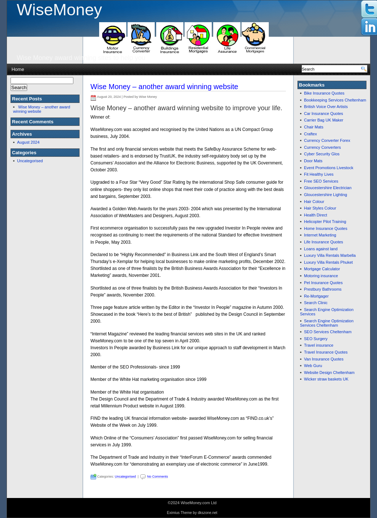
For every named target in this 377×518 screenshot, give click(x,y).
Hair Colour (314, 201)
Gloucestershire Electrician (328, 188)
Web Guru (313, 365)
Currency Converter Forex (327, 140)
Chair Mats (313, 127)
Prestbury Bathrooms (322, 289)
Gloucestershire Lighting (325, 194)
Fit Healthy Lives (318, 174)
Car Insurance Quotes (323, 113)
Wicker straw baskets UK (326, 379)
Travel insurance (318, 345)
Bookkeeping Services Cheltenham (335, 100)
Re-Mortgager (316, 296)
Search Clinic (316, 302)
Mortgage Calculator (322, 269)
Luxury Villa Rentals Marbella (330, 255)
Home (18, 69)
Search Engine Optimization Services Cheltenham (326, 323)
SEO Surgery (316, 338)
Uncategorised (30, 161)
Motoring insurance (321, 276)
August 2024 (28, 142)
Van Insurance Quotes (324, 359)
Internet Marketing (320, 235)
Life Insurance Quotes (323, 242)
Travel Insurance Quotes (326, 352)
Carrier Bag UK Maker (323, 120)
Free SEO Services (321, 181)
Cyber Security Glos (322, 154)
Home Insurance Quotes (325, 228)
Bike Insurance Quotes (324, 93)
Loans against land (320, 249)
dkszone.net (207, 513)
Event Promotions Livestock (328, 168)
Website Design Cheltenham (329, 372)
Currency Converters (322, 147)
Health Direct (315, 215)
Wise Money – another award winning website (164, 87)
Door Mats (313, 161)
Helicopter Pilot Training (325, 221)
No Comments (157, 476)
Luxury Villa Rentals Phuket (328, 262)
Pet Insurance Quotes (323, 282)
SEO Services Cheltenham (328, 332)
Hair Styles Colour (320, 208)
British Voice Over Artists (326, 106)
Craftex (310, 134)
